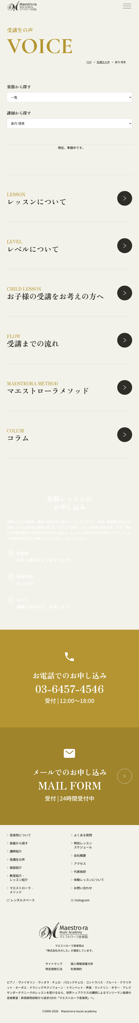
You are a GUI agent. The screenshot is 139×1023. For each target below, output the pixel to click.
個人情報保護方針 (82, 964)
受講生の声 (103, 62)
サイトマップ (53, 964)
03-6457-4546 (69, 688)
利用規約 (76, 969)
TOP (89, 62)
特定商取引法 (53, 969)
